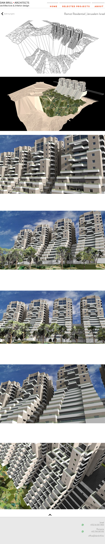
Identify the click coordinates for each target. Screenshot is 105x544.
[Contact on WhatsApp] (82, 531)
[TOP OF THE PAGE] (2, 14)
